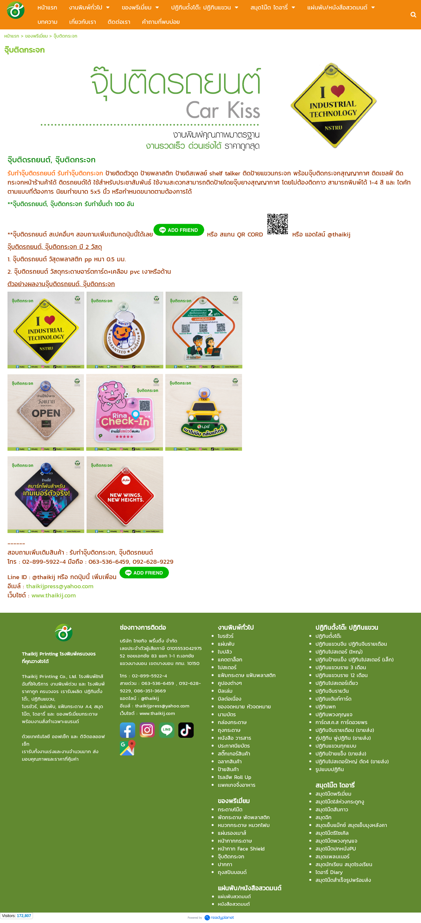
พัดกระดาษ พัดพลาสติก (244, 817)
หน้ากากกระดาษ (235, 841)
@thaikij (150, 698)
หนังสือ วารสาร (234, 738)
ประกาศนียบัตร (234, 746)
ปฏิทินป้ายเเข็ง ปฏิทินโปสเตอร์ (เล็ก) (355, 659)
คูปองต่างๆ (230, 683)
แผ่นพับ (226, 644)
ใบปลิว (225, 652)
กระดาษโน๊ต (230, 809)
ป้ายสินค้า (228, 769)
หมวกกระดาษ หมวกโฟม (244, 825)
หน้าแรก (11, 36)
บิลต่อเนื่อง (229, 699)
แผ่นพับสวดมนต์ (234, 896)
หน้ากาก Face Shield (241, 848)
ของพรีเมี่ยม (36, 36)
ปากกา (225, 864)
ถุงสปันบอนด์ (232, 872)
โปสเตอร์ (227, 667)
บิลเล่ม (225, 691)
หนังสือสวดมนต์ (234, 904)
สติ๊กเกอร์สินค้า (234, 753)
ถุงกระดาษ (229, 730)
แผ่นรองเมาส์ (232, 833)
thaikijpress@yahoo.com (59, 586)
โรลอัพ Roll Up (234, 777)
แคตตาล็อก (230, 659)
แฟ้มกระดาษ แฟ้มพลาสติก (247, 675)
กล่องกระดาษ (232, 722)
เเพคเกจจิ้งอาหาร (236, 785)
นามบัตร (227, 714)
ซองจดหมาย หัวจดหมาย (244, 706)
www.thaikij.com (53, 595)
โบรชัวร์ (226, 636)
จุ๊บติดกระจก (231, 856)
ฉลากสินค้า (230, 761)
